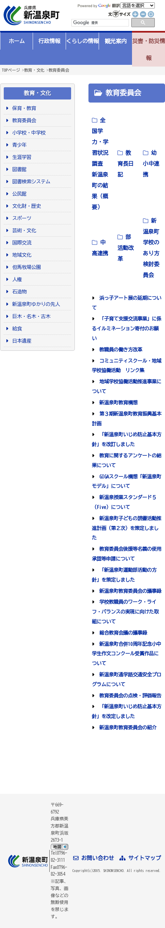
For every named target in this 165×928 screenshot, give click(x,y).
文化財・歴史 (25, 205)
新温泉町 (30, 15)
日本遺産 (20, 340)
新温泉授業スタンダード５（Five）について (124, 502)
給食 (16, 328)
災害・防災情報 (148, 49)
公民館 (18, 193)
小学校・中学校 (28, 132)
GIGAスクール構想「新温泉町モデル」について (126, 481)
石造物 (18, 291)
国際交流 (20, 242)
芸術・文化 (23, 230)
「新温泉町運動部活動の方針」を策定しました (124, 574)
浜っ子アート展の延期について (126, 302)
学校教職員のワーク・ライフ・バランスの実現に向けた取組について (125, 611)
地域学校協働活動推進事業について (126, 386)
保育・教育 (23, 108)
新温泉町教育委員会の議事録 (129, 591)
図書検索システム (30, 181)
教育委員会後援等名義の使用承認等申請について (126, 553)
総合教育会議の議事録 (122, 632)
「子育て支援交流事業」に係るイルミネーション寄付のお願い (126, 328)
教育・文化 (34, 70)
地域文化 (20, 254)
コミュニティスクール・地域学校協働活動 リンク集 (126, 365)
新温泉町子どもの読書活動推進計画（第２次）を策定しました (126, 528)
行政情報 (49, 41)
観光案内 (116, 41)
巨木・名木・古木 (30, 316)
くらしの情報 (82, 41)
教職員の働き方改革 (119, 349)
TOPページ (11, 70)
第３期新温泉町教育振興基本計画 (126, 418)
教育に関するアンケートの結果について (126, 460)
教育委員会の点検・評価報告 (129, 695)
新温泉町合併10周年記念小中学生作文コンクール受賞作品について (126, 653)
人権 (16, 279)
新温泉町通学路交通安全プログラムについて (126, 679)
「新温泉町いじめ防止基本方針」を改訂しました (126, 439)
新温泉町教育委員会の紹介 (126, 727)
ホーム (17, 41)
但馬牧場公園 (25, 267)
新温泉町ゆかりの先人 (35, 304)
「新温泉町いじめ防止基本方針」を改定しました (126, 711)
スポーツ (20, 218)
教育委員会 (59, 70)
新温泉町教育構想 (117, 402)
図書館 (18, 169)
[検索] (99, 22)
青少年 (18, 144)
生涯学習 (20, 157)
